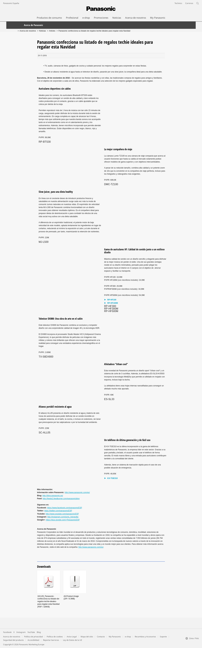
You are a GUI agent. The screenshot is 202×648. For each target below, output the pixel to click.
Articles (52, 31)
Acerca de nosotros (28, 31)
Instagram (21, 632)
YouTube (31, 632)
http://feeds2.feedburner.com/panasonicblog (61, 498)
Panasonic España (11, 3)
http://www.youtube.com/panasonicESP (62, 514)
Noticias (42, 31)
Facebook (7, 632)
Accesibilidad (33, 640)
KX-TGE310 (112, 478)
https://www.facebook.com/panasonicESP (64, 508)
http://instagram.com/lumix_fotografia (62, 517)
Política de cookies (55, 636)
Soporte (163, 636)
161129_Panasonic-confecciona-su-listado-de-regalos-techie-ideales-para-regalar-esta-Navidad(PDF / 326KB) (48, 601)
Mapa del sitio (87, 636)
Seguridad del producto (13, 640)
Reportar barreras (51, 640)
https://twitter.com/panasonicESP (58, 511)
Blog (39, 632)
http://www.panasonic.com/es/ (77, 492)
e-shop (128, 636)
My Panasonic (115, 636)
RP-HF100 (111, 300)
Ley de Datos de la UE (72, 640)
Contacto (101, 636)
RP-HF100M (112, 303)
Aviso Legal (72, 636)
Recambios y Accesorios (145, 636)
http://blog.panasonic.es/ (52, 496)
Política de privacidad (33, 636)
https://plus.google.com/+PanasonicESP (63, 520)
